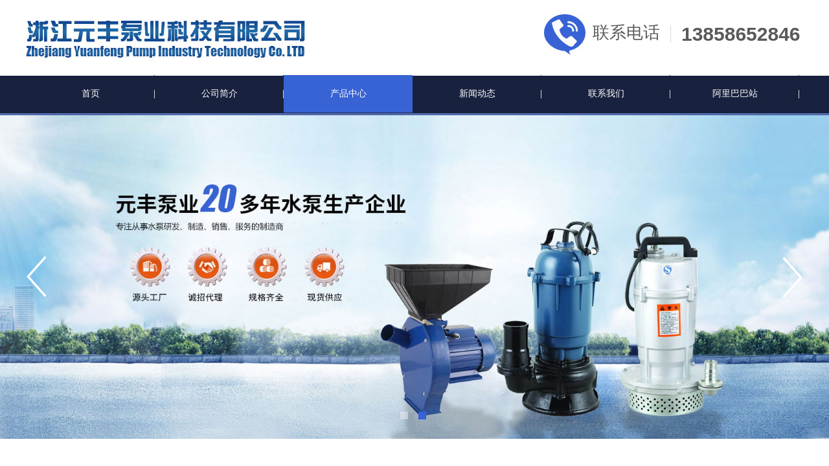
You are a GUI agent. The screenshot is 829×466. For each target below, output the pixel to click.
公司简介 (219, 93)
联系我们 (606, 93)
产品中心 (348, 93)
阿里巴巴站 (735, 93)
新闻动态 (477, 93)
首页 (91, 93)
